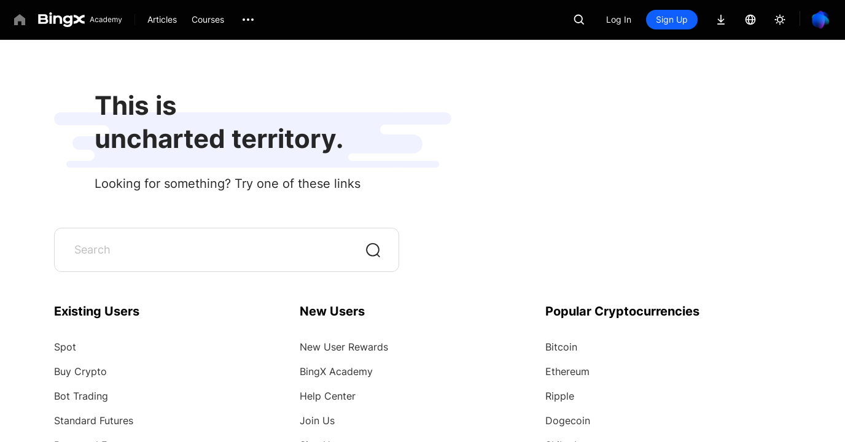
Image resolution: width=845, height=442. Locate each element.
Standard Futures (93, 420)
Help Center (328, 396)
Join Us (317, 420)
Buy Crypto (80, 371)
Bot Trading (81, 396)
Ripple (559, 396)
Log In (618, 19)
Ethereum (567, 371)
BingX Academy (336, 371)
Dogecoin (567, 420)
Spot (65, 347)
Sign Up (672, 19)
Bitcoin (561, 347)
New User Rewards (344, 347)
